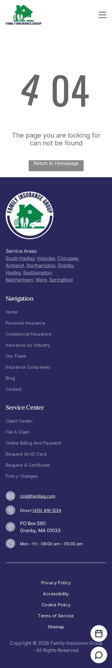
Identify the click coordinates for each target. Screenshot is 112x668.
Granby (65, 265)
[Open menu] (102, 15)
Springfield (61, 280)
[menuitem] (56, 311)
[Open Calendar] (98, 633)
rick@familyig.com (37, 496)
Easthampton (37, 272)
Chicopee (67, 258)
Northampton (41, 265)
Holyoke (46, 258)
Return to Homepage (56, 163)
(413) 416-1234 (47, 510)
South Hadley (20, 258)
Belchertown (19, 280)
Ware (41, 280)
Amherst (15, 265)
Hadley (13, 272)
